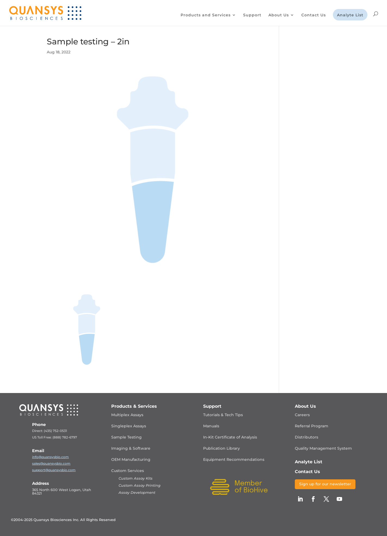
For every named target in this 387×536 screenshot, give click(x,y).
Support (252, 15)
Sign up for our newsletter (325, 484)
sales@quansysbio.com (51, 463)
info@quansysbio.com (50, 457)
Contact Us (313, 15)
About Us (278, 15)
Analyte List (350, 15)
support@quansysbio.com (54, 470)
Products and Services (206, 15)
